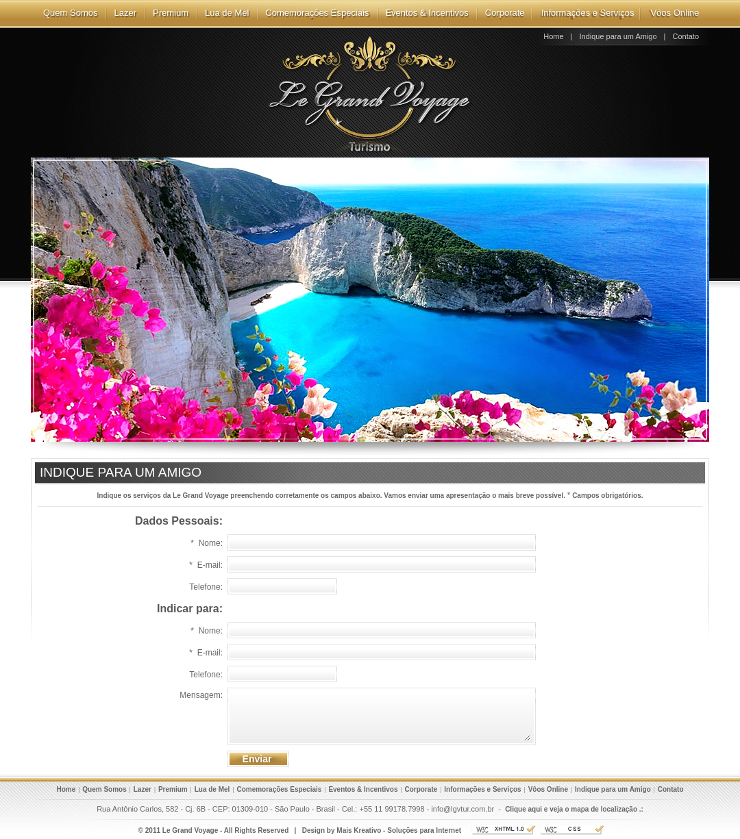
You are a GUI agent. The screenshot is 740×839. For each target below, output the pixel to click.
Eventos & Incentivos (426, 13)
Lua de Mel (227, 13)
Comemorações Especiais (317, 13)
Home (553, 36)
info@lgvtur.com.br (462, 809)
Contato (685, 36)
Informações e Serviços (587, 13)
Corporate (505, 13)
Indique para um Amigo (617, 36)
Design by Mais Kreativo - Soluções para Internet (381, 830)
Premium (170, 13)
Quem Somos (70, 13)
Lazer (125, 13)
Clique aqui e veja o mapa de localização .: (574, 809)
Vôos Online (674, 13)
